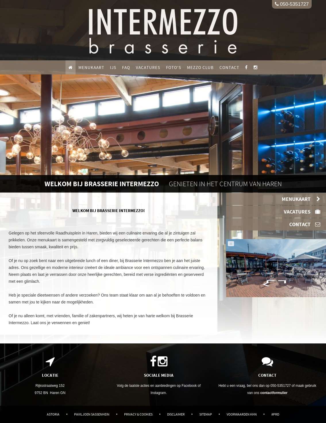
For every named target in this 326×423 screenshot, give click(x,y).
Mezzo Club (200, 67)
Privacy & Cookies (138, 414)
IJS (113, 67)
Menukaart (91, 67)
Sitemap (205, 414)
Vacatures (148, 67)
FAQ (126, 67)
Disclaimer (176, 414)
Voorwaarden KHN (242, 414)
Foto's (173, 67)
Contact (229, 67)
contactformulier (274, 393)
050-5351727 (292, 4)
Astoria (53, 414)
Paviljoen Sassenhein (91, 414)
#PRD (275, 414)
